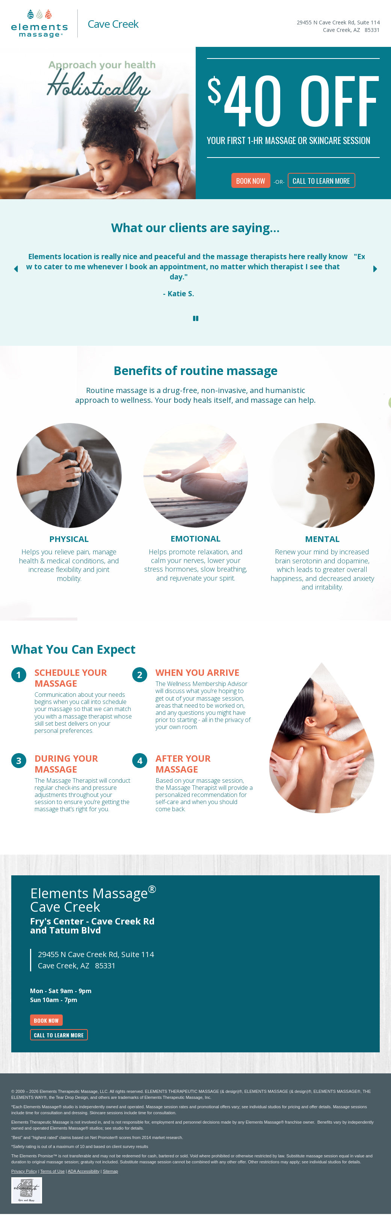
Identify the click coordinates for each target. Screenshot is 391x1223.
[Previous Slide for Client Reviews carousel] (15, 269)
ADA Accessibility (83, 1171)
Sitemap (110, 1171)
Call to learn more (321, 180)
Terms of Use (52, 1171)
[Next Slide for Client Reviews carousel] (375, 269)
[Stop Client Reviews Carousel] (196, 318)
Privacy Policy (24, 1171)
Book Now (250, 180)
